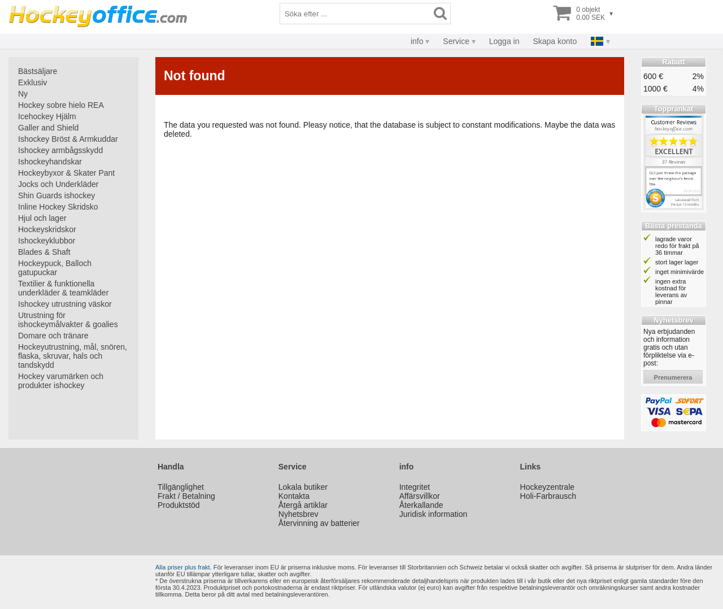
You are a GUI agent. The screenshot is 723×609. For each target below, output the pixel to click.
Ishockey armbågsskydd (60, 150)
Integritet (414, 486)
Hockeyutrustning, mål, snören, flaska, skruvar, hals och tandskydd (72, 355)
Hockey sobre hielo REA (61, 105)
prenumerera (673, 377)
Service (456, 41)
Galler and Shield (48, 127)
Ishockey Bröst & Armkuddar (68, 138)
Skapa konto (555, 41)
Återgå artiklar (303, 505)
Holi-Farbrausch (548, 496)
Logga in (504, 41)
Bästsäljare (37, 71)
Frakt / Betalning (186, 496)
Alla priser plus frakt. (183, 567)
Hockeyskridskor (47, 229)
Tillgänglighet (181, 486)
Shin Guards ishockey (56, 195)
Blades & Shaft (44, 251)
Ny (23, 93)
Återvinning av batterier (319, 523)
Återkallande (421, 505)
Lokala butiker (303, 486)
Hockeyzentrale (547, 486)
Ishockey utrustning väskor (65, 303)
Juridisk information (433, 514)
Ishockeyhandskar (50, 161)
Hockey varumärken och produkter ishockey (60, 381)
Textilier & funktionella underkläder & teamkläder (63, 288)
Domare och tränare (53, 335)
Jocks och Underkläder (58, 184)
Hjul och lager (42, 218)
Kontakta (294, 496)
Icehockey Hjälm (47, 116)
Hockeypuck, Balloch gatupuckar (55, 268)
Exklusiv (32, 82)
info (417, 41)
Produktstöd (179, 505)
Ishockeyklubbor (46, 240)
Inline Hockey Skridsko (58, 206)
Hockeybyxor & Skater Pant (66, 172)
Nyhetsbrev (298, 514)
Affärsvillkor (419, 496)
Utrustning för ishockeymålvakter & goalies (68, 320)
